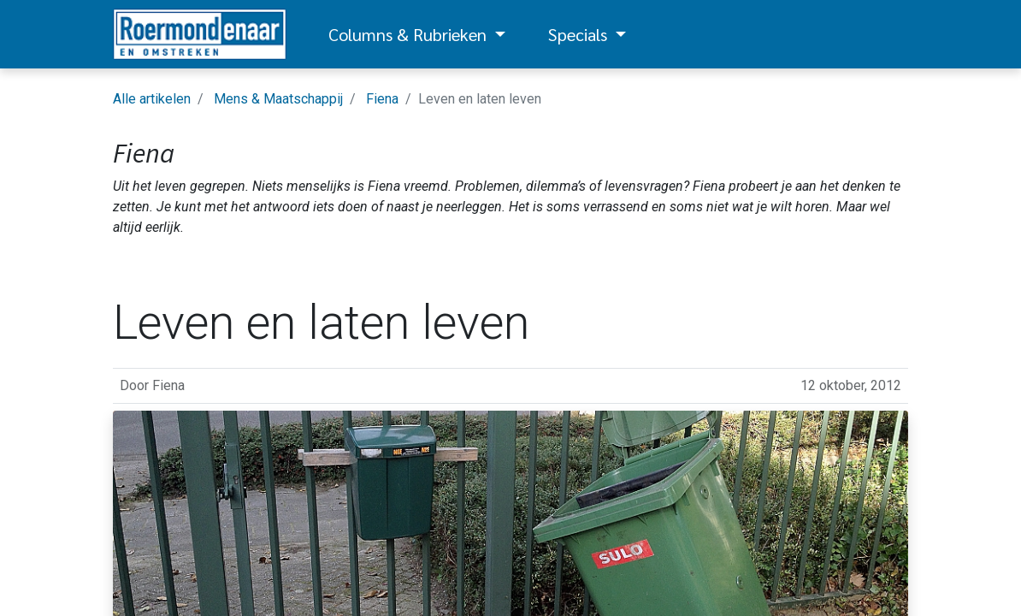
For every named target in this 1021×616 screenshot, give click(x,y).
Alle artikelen (152, 99)
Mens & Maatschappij (278, 99)
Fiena (382, 99)
